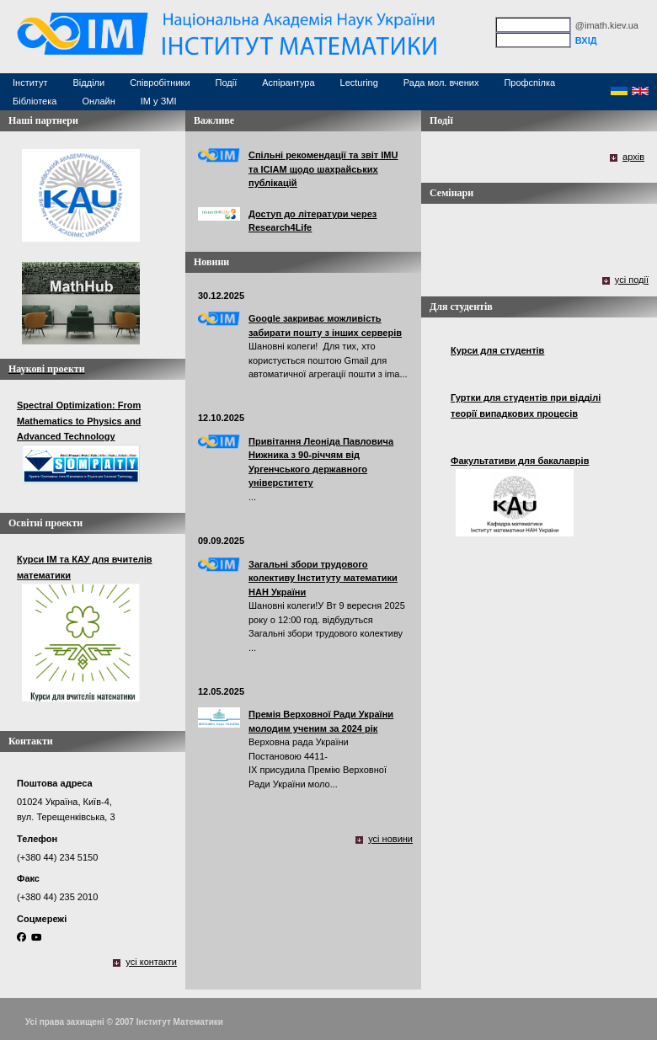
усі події (632, 280)
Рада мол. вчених (441, 82)
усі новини (390, 839)
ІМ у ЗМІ (159, 101)
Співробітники (160, 82)
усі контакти (151, 962)
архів (633, 157)
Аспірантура (288, 82)
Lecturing (359, 82)
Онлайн (98, 101)
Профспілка (529, 82)
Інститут (30, 82)
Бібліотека (34, 101)
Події (227, 82)
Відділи (89, 82)
